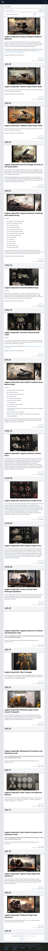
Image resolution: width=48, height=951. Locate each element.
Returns (23, 947)
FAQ (30, 947)
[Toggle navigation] (45, 2)
